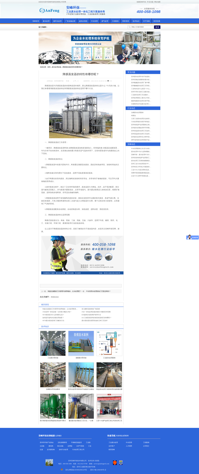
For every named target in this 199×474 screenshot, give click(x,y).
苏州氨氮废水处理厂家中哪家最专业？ (144, 82)
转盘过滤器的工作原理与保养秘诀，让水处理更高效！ (61, 309)
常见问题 (150, 2)
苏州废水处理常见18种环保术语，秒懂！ (145, 137)
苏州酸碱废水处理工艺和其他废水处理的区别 (146, 86)
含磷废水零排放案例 (53, 389)
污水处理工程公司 (78, 449)
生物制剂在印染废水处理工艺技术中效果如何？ (147, 104)
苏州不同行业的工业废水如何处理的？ (144, 92)
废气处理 (105, 21)
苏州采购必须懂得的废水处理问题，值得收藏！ (147, 79)
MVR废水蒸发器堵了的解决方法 (53, 320)
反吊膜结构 (51, 449)
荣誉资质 (125, 21)
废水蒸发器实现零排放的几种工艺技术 (94, 320)
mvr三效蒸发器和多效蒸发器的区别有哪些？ (96, 318)
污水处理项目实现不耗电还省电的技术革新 (145, 122)
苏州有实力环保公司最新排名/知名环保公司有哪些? (148, 167)
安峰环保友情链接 (47, 436)
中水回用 (94, 21)
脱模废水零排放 (81, 358)
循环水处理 (57, 21)
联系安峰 (157, 21)
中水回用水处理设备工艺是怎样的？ (98, 291)
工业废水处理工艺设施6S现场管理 (142, 95)
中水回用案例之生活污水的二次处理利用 (145, 148)
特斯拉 (133, 115)
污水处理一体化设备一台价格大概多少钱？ (57, 312)
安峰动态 (131, 144)
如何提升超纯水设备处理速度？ (53, 318)
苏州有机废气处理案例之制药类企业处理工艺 (146, 125)
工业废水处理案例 (109, 358)
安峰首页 (35, 21)
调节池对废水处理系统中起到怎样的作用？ (145, 140)
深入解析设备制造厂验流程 (91, 309)
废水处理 (46, 21)
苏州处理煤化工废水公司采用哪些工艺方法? (146, 98)
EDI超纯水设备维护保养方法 (91, 315)
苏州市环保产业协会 (47, 442)
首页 (49, 67)
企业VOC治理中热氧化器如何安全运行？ (145, 176)
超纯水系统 (83, 21)
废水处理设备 (56, 67)
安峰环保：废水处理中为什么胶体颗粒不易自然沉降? (149, 154)
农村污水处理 (63, 449)
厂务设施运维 (70, 21)
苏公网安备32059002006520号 (76, 470)
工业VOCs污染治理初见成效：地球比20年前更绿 (147, 170)
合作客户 (112, 446)
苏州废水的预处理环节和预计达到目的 (144, 128)
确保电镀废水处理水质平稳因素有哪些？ (145, 101)
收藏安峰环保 (141, 2)
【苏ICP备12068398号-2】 (98, 470)
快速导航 (111, 436)
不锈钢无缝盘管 (76, 442)
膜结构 (51, 446)
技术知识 (136, 21)
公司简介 (146, 446)
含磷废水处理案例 (137, 112)
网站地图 (157, 2)
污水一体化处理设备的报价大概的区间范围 (96, 312)
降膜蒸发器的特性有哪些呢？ (72, 67)
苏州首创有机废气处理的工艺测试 (142, 158)
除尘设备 (60, 446)
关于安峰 (146, 21)
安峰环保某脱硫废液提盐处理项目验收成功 (145, 173)
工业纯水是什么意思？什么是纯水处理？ (145, 89)
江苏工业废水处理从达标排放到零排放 (144, 118)
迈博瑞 (70, 446)
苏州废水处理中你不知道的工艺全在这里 (145, 76)
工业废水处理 (113, 442)
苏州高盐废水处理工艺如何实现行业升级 (145, 131)
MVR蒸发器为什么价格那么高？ (53, 315)
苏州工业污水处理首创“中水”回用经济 (144, 164)
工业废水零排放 (53, 358)
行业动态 (131, 108)
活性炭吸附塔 (62, 442)
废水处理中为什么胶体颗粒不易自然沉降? (145, 151)
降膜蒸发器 (55, 297)
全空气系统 (80, 446)
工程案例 (115, 21)
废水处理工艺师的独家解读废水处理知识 (145, 161)
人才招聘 (129, 446)
